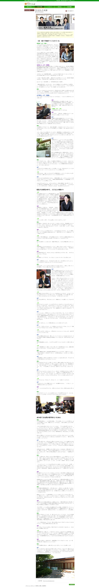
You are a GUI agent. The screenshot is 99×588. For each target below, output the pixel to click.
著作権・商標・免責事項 (41, 585)
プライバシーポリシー (30, 585)
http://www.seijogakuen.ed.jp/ (48, 580)
